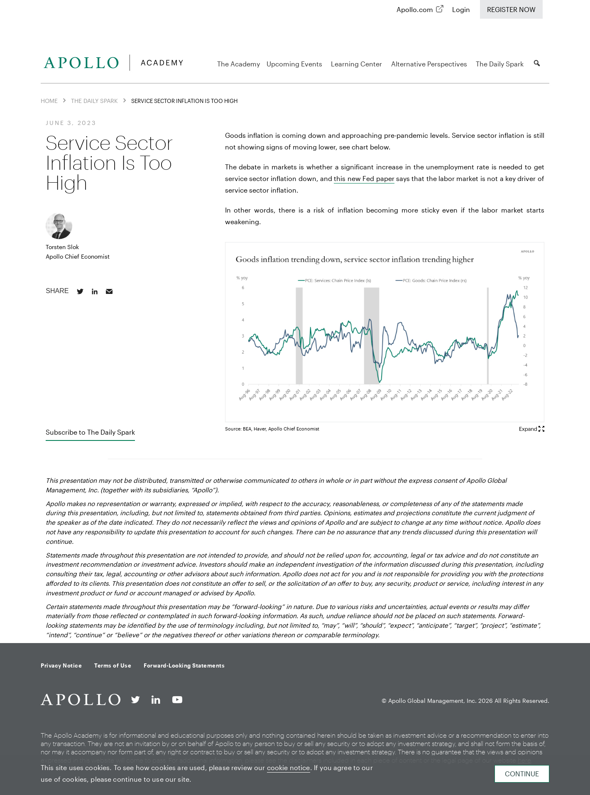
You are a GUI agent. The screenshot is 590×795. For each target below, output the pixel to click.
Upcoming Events (296, 63)
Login (461, 9)
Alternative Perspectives (430, 63)
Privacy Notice (61, 665)
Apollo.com (415, 9)
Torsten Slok (62, 246)
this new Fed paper (364, 178)
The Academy (238, 64)
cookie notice (288, 767)
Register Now (511, 9)
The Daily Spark (501, 63)
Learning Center (357, 63)
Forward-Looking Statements (184, 665)
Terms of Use (112, 665)
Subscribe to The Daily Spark (90, 432)
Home (49, 100)
